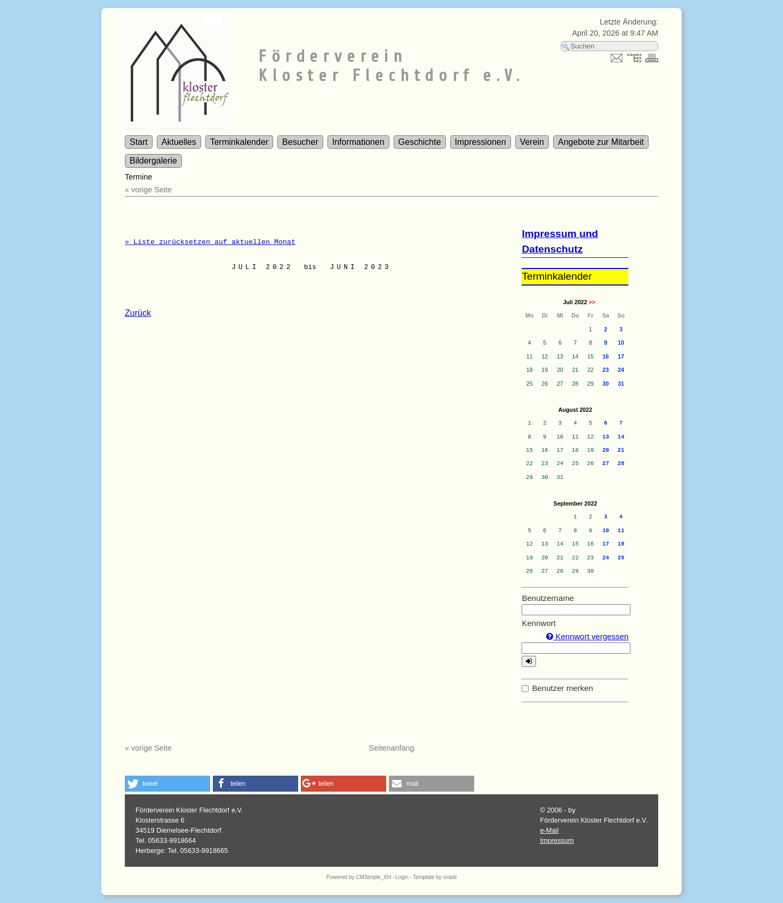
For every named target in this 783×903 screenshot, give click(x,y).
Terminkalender (239, 142)
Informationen (358, 142)
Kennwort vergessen (587, 636)
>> (592, 302)
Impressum (556, 840)
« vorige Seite (148, 189)
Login (401, 877)
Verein (532, 142)
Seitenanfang (391, 748)
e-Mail (549, 830)
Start (139, 142)
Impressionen (480, 142)
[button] (167, 784)
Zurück (138, 313)
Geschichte (419, 142)
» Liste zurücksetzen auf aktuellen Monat (210, 242)
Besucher (300, 142)
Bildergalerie (153, 160)
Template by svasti (435, 877)
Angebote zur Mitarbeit (601, 142)
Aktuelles (179, 142)
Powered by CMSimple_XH (358, 877)
